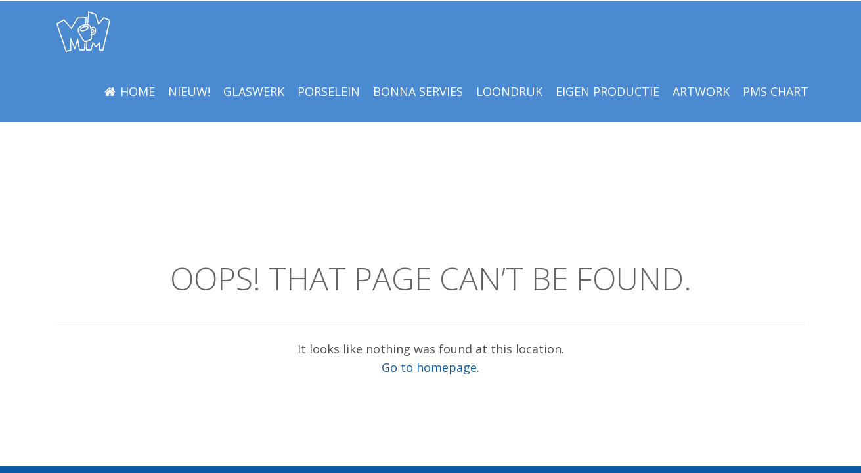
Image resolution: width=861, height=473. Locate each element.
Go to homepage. (430, 367)
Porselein (329, 91)
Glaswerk (253, 91)
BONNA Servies (418, 91)
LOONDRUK (509, 91)
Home (137, 91)
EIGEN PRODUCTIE (607, 91)
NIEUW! (189, 91)
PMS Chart (775, 91)
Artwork (701, 91)
